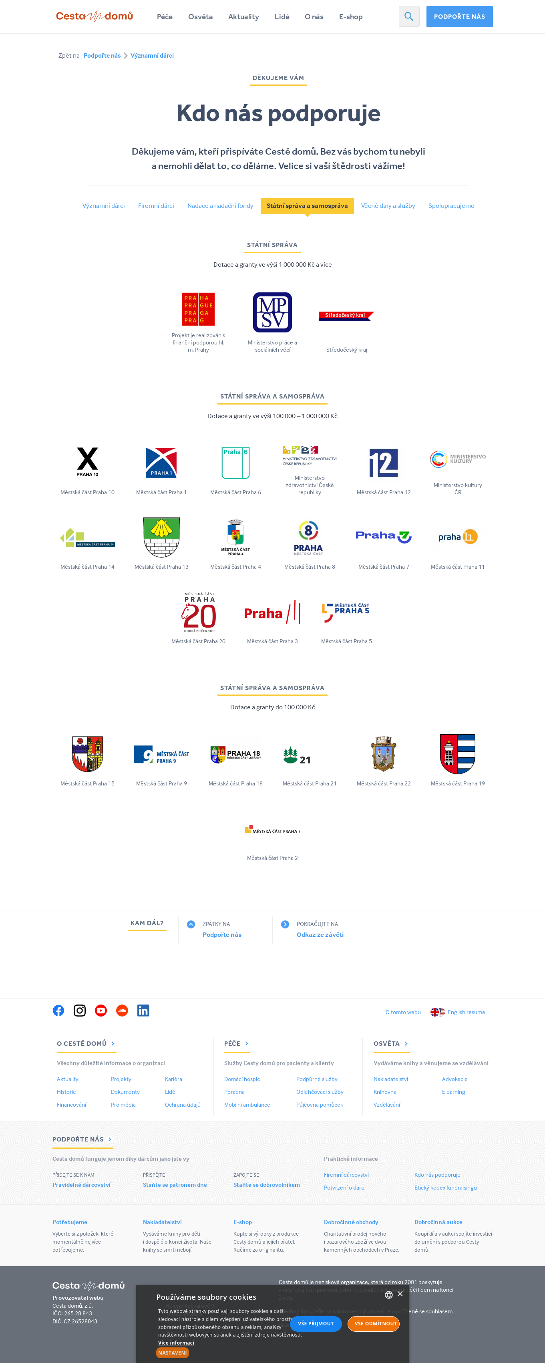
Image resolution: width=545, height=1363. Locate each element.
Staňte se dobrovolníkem (266, 1184)
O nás (314, 17)
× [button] (400, 1294)
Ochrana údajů (183, 1104)
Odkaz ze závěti (320, 934)
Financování (71, 1104)
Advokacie (455, 1079)
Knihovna (385, 1091)
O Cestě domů (87, 1043)
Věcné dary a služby (388, 205)
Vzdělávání (387, 1104)
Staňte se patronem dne (175, 1184)
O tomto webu (403, 1012)
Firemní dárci (156, 205)
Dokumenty (125, 1091)
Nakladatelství (391, 1079)
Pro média (123, 1104)
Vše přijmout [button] (316, 1323)
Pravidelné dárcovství (81, 1184)
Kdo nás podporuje (437, 1174)
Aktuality (243, 17)
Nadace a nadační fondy (220, 205)
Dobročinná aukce (438, 1222)
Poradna (234, 1091)
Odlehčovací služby (320, 1091)
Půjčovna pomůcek (319, 1104)
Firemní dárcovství (346, 1174)
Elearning (453, 1091)
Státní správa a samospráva (307, 205)
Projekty (121, 1079)
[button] (230, 1353)
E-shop (351, 17)
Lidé (282, 17)
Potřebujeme (69, 1222)
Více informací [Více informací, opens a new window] (176, 1342)
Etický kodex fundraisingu (445, 1187)
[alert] (272, 1324)
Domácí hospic (242, 1079)
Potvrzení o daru (344, 1187)
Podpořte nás (459, 16)
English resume (466, 1012)
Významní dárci (152, 55)
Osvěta (200, 17)
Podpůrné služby (317, 1079)
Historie (66, 1091)
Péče (165, 17)
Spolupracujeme (451, 205)
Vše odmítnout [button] (376, 1323)
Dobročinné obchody (351, 1222)
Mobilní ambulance (247, 1104)
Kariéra (173, 1079)
